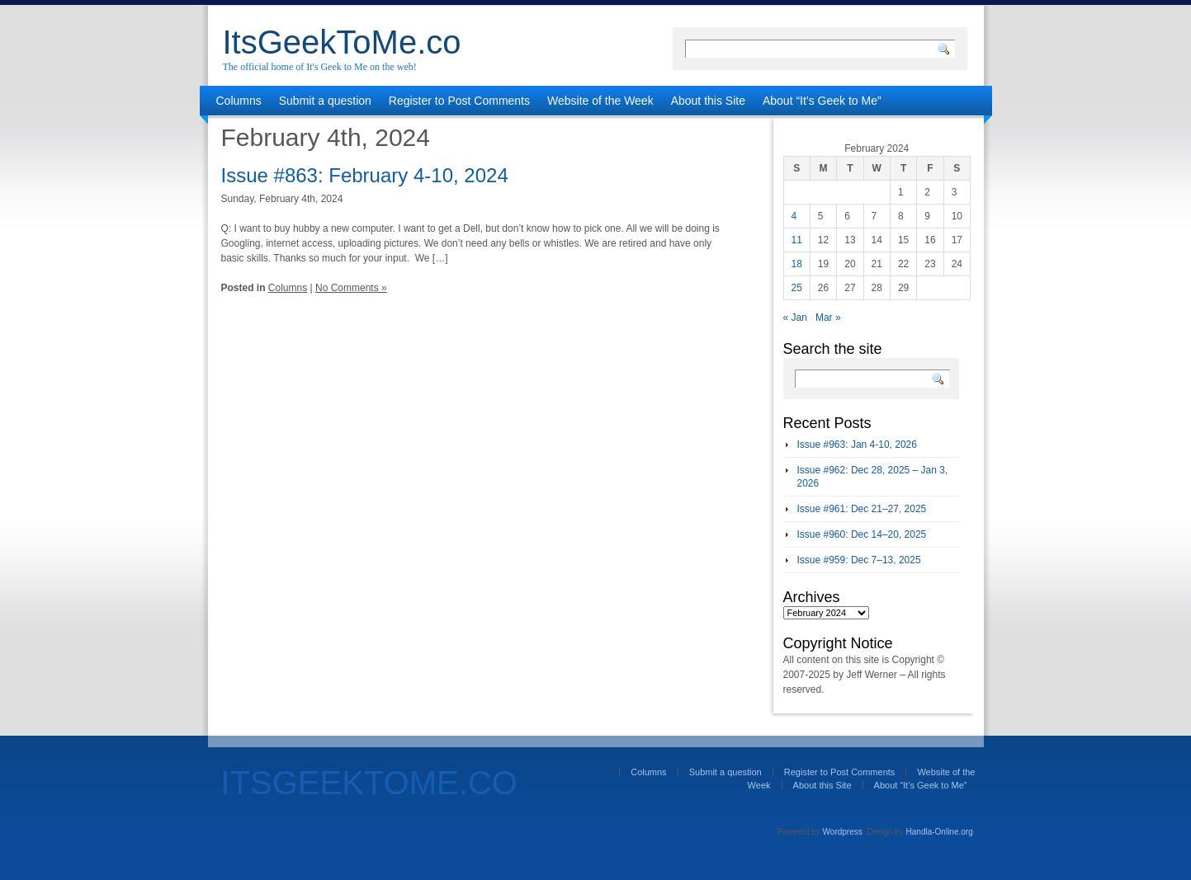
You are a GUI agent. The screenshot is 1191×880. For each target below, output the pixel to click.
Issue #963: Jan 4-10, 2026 (857, 444)
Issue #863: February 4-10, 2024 (364, 175)
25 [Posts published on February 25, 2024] (797, 288)
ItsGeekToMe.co (342, 42)
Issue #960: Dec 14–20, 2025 (862, 534)
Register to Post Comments (459, 100)
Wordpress (843, 831)
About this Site (708, 100)
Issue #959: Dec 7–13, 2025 (859, 560)
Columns (239, 100)
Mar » (828, 317)
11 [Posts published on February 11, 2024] (797, 240)
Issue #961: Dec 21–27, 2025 (862, 509)
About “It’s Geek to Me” (822, 100)
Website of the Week (600, 100)
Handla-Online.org (939, 831)
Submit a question (325, 100)
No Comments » (351, 288)
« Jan (795, 317)
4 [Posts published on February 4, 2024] (794, 216)
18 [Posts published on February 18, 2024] (797, 264)
